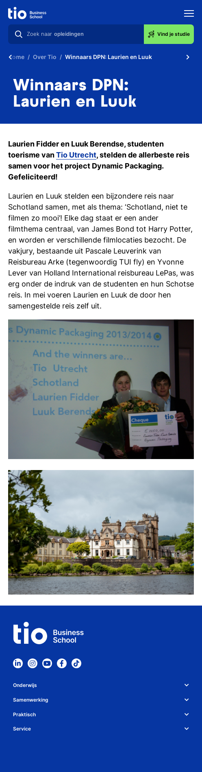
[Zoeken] (19, 34)
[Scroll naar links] (10, 57)
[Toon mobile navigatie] (189, 14)
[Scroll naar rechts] (188, 57)
